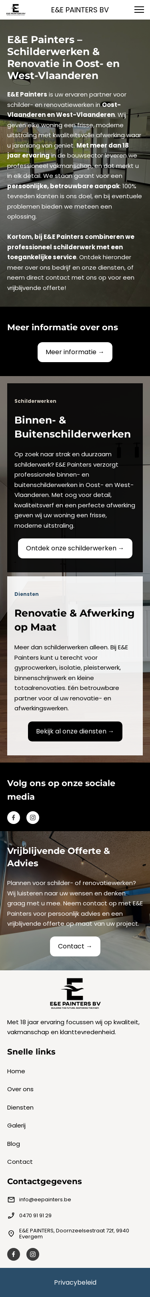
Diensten (20, 1107)
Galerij (16, 1125)
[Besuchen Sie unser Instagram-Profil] (32, 817)
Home (16, 1071)
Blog (13, 1143)
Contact (20, 1161)
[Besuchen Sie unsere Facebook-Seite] (13, 817)
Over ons (20, 1089)
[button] (139, 9)
